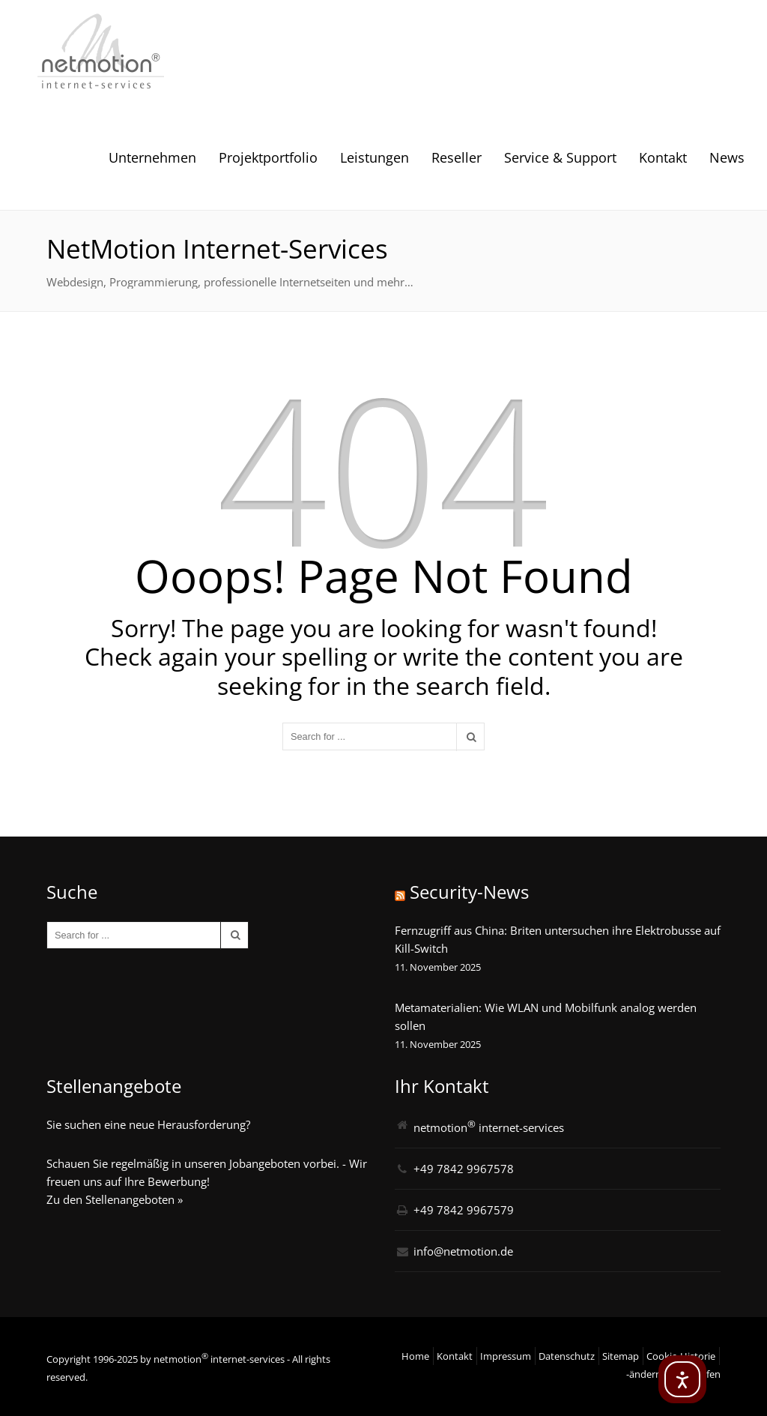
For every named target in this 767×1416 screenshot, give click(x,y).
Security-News (469, 891)
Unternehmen (152, 157)
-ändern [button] (643, 1374)
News (727, 157)
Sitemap (620, 1356)
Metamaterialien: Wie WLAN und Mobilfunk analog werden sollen (546, 1016)
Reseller (456, 157)
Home (415, 1356)
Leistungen (374, 157)
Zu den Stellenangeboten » (114, 1199)
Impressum (505, 1356)
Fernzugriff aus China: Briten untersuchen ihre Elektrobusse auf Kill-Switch (558, 939)
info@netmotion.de (463, 1251)
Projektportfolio (268, 157)
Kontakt (663, 157)
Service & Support (560, 157)
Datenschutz (567, 1356)
